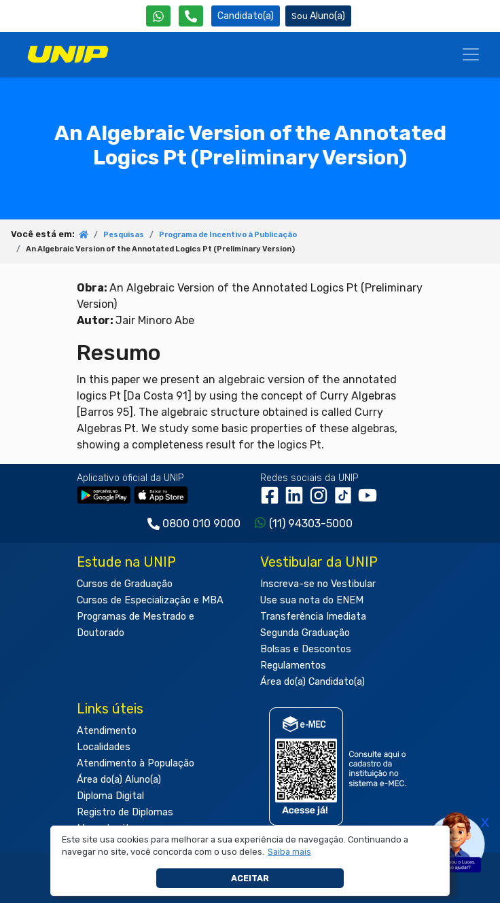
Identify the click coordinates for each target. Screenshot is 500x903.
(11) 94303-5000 (311, 523)
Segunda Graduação (305, 633)
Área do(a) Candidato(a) (312, 682)
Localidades (103, 747)
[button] (289, 852)
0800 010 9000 (201, 523)
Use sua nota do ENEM (311, 600)
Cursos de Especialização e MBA (150, 600)
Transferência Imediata (313, 616)
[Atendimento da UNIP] (191, 15)
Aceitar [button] (250, 878)
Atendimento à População (135, 763)
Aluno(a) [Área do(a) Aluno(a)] (318, 16)
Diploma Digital (110, 796)
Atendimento (107, 731)
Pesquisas (123, 234)
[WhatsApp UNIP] (158, 15)
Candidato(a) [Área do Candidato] (245, 16)
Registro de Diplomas (125, 812)
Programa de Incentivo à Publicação (228, 234)
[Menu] (470, 54)
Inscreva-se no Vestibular (318, 584)
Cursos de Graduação (125, 584)
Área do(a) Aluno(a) (119, 779)
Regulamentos (293, 665)
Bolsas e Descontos (305, 649)
